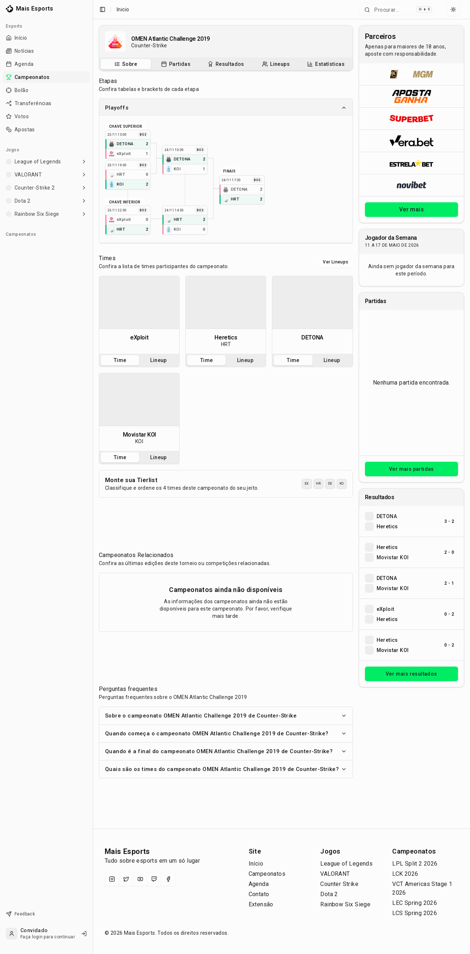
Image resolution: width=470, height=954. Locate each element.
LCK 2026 (405, 873)
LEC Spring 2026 (414, 902)
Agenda (259, 884)
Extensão (261, 904)
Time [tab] (120, 360)
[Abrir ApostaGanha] (411, 96)
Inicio (123, 9)
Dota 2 (329, 894)
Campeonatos (267, 873)
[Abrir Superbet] (411, 118)
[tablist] (226, 64)
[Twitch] (154, 879)
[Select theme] (453, 9)
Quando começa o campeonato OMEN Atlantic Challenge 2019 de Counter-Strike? (226, 733)
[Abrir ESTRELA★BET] (411, 163)
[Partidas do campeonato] (175, 64)
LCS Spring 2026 (414, 913)
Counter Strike (339, 884)
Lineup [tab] (158, 360)
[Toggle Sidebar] (93, 477)
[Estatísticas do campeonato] (326, 64)
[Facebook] (168, 879)
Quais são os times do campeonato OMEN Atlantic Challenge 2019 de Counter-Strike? (226, 769)
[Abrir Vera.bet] (411, 141)
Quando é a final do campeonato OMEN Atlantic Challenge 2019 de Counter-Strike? (226, 751)
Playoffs (226, 107)
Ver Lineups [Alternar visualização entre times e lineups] (335, 262)
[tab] (126, 64)
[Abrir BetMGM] (411, 74)
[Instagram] (112, 879)
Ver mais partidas (411, 469)
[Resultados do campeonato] (226, 64)
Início (256, 863)
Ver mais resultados (411, 674)
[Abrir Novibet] (411, 185)
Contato (259, 894)
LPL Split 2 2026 (414, 863)
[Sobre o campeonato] (125, 64)
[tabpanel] (139, 315)
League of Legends (346, 863)
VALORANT (335, 873)
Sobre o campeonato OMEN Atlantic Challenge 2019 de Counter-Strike (226, 715)
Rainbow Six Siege (345, 904)
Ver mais (411, 209)
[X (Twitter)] (126, 879)
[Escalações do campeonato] (276, 64)
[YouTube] (140, 879)
